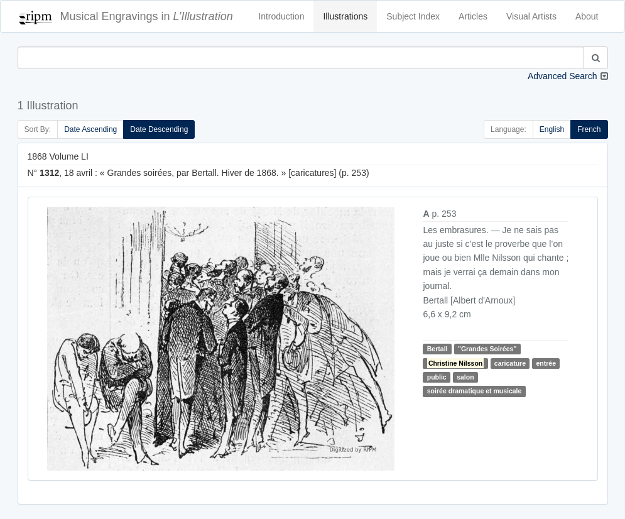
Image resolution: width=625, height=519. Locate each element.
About (587, 16)
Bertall (437, 348)
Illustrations (345, 16)
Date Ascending (90, 129)
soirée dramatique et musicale (474, 391)
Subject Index (413, 16)
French (589, 129)
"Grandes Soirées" (487, 348)
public (437, 377)
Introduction (281, 16)
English (552, 129)
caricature (510, 363)
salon (465, 377)
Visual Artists (531, 16)
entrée (546, 363)
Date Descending (159, 129)
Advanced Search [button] (562, 76)
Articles (473, 16)
